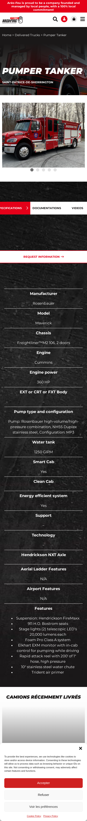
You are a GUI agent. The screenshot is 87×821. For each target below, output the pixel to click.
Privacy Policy (50, 816)
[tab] (50, 208)
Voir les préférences (43, 806)
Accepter (43, 783)
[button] (80, 748)
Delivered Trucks (27, 35)
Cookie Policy (34, 816)
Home (6, 35)
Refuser (43, 795)
